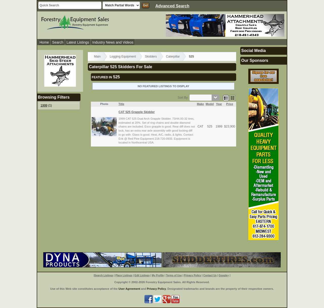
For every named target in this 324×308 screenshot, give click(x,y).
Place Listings (123, 275)
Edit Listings (142, 275)
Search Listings (103, 275)
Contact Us (210, 275)
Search (57, 42)
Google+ (224, 275)
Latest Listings (78, 42)
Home (44, 42)
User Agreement (129, 288)
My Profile (158, 275)
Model (210, 103)
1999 (43, 105)
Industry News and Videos (112, 42)
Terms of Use (174, 275)
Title (121, 103)
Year (219, 103)
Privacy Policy (192, 275)
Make (200, 103)
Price (229, 103)
